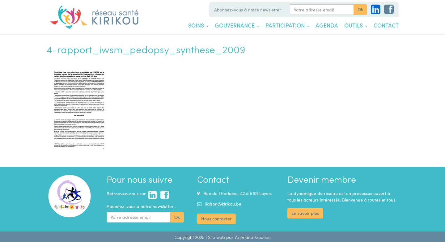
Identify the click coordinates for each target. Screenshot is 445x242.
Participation (287, 25)
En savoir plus (305, 213)
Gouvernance (237, 25)
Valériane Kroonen (253, 237)
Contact (386, 25)
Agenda (327, 25)
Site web (216, 237)
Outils (355, 25)
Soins (198, 25)
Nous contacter (216, 219)
